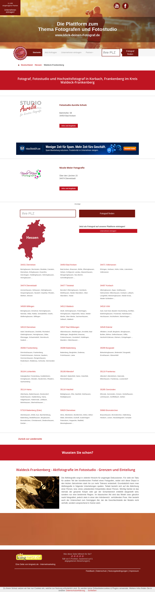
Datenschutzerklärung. (75, 590)
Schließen (92, 590)
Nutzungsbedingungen (118, 571)
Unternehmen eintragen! (108, 231)
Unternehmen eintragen (71, 52)
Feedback (90, 571)
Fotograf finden (130, 52)
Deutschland (25, 65)
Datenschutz (101, 571)
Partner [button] (89, 52)
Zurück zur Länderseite (30, 439)
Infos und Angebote (69, 126)
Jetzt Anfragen (50, 52)
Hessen (38, 65)
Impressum (134, 571)
